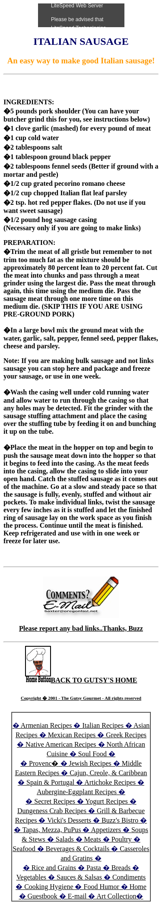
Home (138, 886)
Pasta (93, 867)
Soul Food (92, 754)
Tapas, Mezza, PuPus (51, 829)
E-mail (77, 896)
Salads (65, 839)
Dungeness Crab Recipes (51, 810)
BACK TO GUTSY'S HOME (81, 680)
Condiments (129, 877)
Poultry (121, 839)
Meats (92, 839)
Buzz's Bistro (120, 820)
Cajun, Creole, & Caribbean (108, 772)
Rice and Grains (54, 867)
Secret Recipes (54, 801)
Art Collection (117, 896)
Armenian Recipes (46, 725)
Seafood (24, 848)
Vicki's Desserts (70, 820)
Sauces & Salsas (79, 877)
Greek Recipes (126, 735)
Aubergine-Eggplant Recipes (77, 791)
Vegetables (31, 877)
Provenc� (43, 763)
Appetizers (107, 829)
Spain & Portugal (50, 782)
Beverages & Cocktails (78, 848)
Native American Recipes (60, 744)
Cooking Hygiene (49, 886)
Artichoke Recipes (110, 782)
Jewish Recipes (91, 763)
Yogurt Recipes (106, 801)
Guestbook (42, 896)
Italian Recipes (103, 725)
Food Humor (102, 886)
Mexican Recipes (73, 735)
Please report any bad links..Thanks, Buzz (81, 628)
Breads (120, 867)
